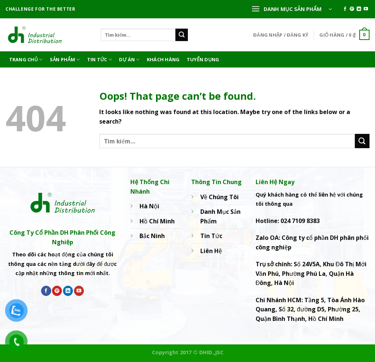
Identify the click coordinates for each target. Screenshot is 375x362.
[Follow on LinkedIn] (359, 9)
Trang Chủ (26, 59)
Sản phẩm (65, 59)
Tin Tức (99, 59)
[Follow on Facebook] (345, 9)
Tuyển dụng (203, 59)
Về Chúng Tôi (219, 197)
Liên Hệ (211, 251)
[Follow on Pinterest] (352, 9)
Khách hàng (163, 59)
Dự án (129, 59)
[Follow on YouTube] (366, 9)
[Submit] (181, 35)
